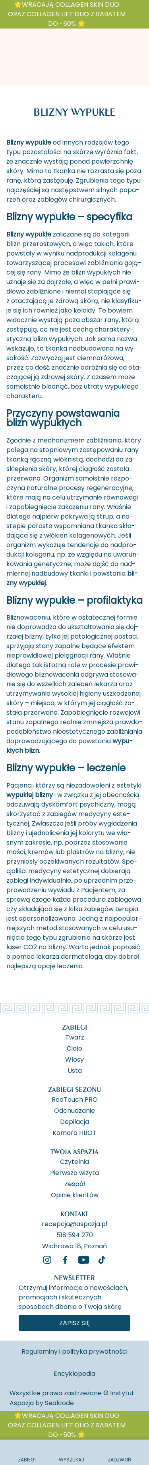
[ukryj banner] (139, 16)
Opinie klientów (75, 1194)
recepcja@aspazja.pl (74, 1223)
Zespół (74, 1183)
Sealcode (59, 1403)
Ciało (74, 1048)
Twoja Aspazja (74, 1151)
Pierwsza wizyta (74, 1172)
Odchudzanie (74, 1110)
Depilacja (74, 1121)
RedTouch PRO (75, 1099)
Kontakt (74, 1213)
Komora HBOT (74, 1132)
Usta (75, 1070)
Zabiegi (74, 1027)
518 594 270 (74, 1234)
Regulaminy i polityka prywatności (74, 1351)
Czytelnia (74, 1161)
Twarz (74, 1037)
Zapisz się (74, 1323)
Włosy (74, 1059)
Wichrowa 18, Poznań (74, 1245)
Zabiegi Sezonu (74, 1089)
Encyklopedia (74, 1373)
